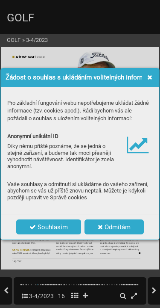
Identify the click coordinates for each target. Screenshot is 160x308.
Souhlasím (48, 227)
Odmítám (114, 227)
